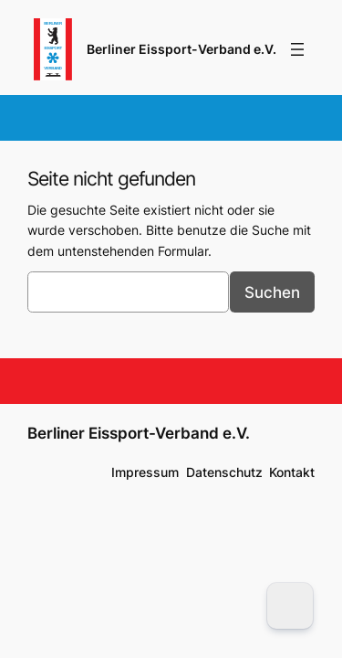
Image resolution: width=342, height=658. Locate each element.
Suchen (272, 292)
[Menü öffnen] (297, 49)
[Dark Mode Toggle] (290, 606)
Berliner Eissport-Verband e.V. (181, 49)
